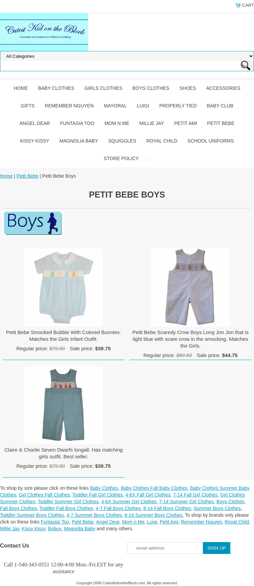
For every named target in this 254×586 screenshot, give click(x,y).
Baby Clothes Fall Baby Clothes (154, 488)
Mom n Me (117, 123)
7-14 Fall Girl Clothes (195, 495)
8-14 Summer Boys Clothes (153, 515)
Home (21, 88)
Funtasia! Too (55, 522)
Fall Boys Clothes (18, 508)
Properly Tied (178, 105)
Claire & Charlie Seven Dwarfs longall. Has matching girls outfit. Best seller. (63, 453)
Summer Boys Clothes (216, 508)
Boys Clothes (151, 88)
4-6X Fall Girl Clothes (147, 495)
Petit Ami (185, 123)
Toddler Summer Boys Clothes (32, 515)
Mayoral (115, 105)
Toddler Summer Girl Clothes (68, 501)
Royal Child (162, 141)
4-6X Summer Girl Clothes (128, 501)
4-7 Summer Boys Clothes (94, 515)
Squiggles (122, 141)
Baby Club (220, 105)
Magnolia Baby (79, 141)
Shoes (187, 88)
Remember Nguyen (69, 105)
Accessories (223, 88)
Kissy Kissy (34, 141)
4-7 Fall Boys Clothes (118, 508)
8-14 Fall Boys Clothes (167, 508)
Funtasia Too (77, 123)
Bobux (55, 528)
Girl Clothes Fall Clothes (44, 495)
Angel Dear (35, 123)
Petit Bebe (220, 123)
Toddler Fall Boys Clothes (66, 508)
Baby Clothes (56, 88)
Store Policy (121, 158)
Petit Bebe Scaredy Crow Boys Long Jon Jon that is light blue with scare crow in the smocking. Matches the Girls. (190, 339)
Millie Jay (151, 123)
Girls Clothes (103, 88)
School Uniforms (210, 141)
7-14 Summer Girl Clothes (186, 501)
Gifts (27, 105)
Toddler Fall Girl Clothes (97, 495)
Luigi (143, 105)
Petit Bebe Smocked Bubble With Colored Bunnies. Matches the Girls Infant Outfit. (63, 335)
